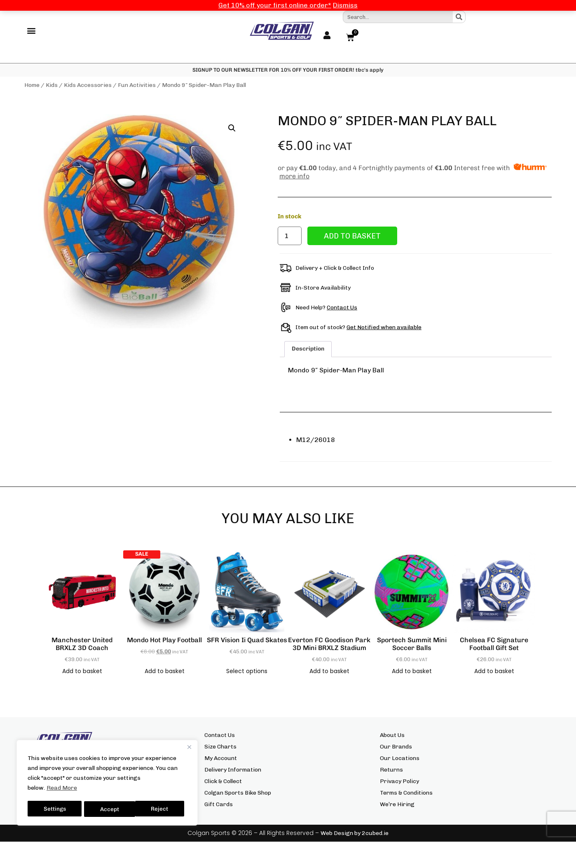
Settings (54, 808)
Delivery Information (232, 770)
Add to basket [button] (82, 671)
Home (32, 85)
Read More (62, 789)
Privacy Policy (399, 781)
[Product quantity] (290, 236)
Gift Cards (218, 804)
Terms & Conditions (406, 793)
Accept (161, 808)
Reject (109, 808)
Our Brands (396, 747)
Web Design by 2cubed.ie (355, 833)
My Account (220, 758)
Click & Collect (223, 781)
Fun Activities (137, 85)
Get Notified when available (384, 327)
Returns (391, 770)
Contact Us (342, 307)
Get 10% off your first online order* (274, 5)
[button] (31, 31)
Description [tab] (308, 349)
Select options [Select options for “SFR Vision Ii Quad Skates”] (246, 671)
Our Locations (399, 758)
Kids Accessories (88, 85)
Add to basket (352, 236)
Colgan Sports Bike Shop (237, 793)
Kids (52, 85)
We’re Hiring (397, 804)
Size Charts (220, 747)
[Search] (459, 17)
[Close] (189, 748)
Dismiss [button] (345, 5)
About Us (392, 735)
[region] (107, 783)
